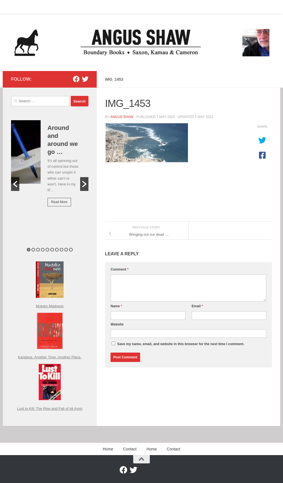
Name (116, 306)
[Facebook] (76, 79)
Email (197, 306)
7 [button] (57, 249)
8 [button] (61, 249)
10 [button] (71, 249)
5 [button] (47, 249)
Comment (120, 269)
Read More (59, 202)
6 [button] (52, 249)
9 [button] (66, 249)
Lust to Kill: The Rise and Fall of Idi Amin (50, 408)
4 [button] (42, 249)
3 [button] (38, 249)
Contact (31, 7)
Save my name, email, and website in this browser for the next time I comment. (180, 344)
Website (117, 324)
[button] (15, 184)
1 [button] (28, 249)
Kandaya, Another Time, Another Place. (50, 357)
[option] (49, 167)
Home (12, 7)
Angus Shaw (121, 117)
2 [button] (33, 249)
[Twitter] (85, 79)
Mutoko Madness (50, 306)
